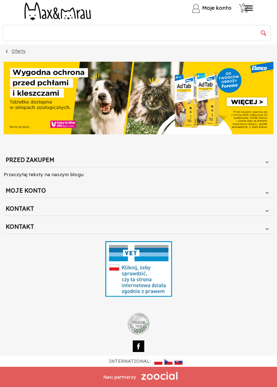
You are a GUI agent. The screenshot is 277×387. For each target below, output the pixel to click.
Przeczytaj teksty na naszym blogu (44, 174)
